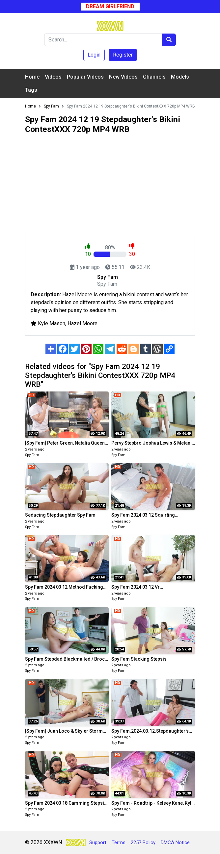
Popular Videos (85, 77)
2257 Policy (143, 842)
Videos (53, 77)
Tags (31, 90)
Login (94, 55)
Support (97, 842)
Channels (154, 77)
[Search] (103, 40)
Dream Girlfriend (110, 6)
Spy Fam (32, 455)
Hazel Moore (82, 323)
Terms (118, 842)
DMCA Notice (175, 842)
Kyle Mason (51, 323)
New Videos (123, 77)
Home (32, 77)
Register (123, 55)
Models (180, 77)
